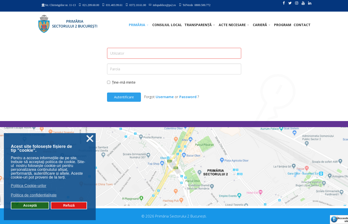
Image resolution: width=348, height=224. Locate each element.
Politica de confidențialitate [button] (34, 195)
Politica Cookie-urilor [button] (28, 186)
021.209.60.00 (90, 4)
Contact (302, 24)
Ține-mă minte (121, 82)
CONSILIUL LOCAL (167, 24)
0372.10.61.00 (137, 4)
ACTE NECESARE (232, 24)
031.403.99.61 (114, 4)
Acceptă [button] (30, 205)
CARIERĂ (260, 24)
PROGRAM (282, 24)
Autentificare (124, 97)
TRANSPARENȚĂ (198, 24)
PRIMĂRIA (137, 24)
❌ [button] (90, 138)
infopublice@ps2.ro (164, 4)
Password (187, 96)
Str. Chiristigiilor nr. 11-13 (60, 5)
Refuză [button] (69, 205)
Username (165, 96)
